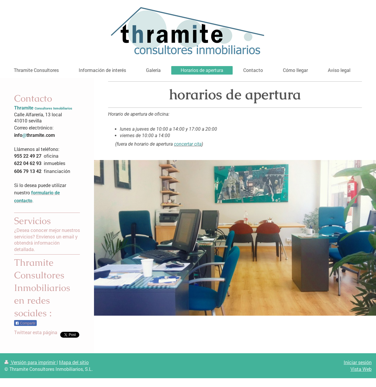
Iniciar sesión (358, 362)
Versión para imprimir (30, 362)
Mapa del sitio (74, 362)
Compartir (25, 323)
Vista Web (361, 369)
